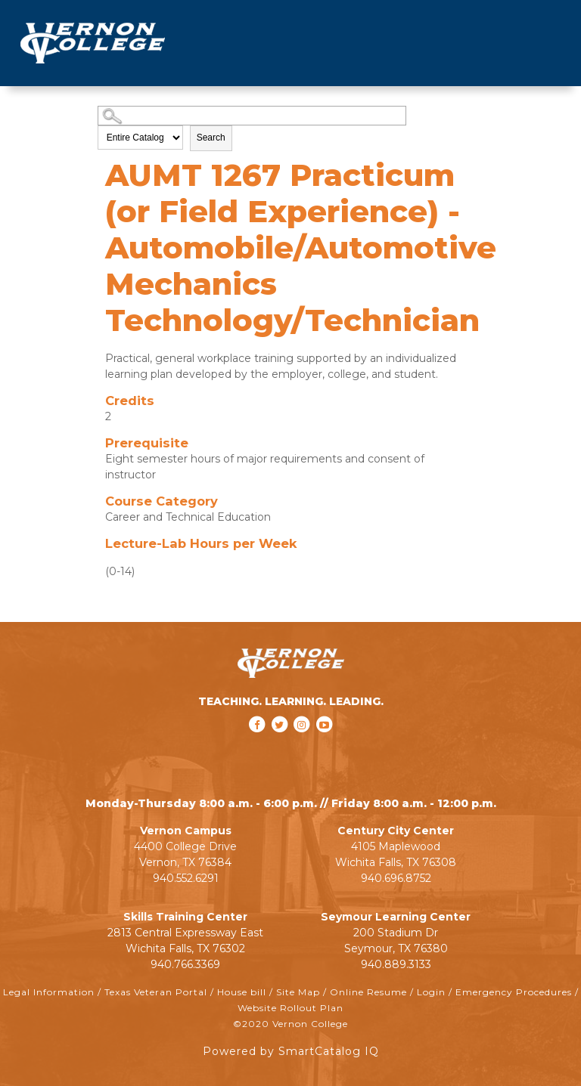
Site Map (298, 992)
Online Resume (368, 992)
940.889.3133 (396, 964)
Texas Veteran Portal (155, 992)
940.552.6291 (186, 878)
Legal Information (49, 992)
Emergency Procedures (513, 992)
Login (431, 992)
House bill (241, 992)
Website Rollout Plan (290, 1007)
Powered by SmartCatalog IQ (291, 1051)
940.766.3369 (185, 964)
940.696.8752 (396, 878)
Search (211, 137)
